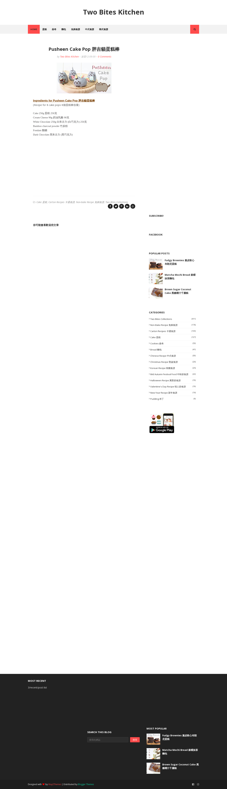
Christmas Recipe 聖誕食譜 (173, 361)
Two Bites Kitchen (113, 12)
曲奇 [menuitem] (54, 29)
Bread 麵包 (173, 349)
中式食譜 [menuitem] (89, 29)
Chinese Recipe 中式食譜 (173, 355)
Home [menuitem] (33, 29)
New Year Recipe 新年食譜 (173, 392)
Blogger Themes (86, 784)
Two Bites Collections (116, 202)
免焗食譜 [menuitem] (75, 29)
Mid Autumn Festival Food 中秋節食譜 (173, 374)
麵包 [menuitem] (63, 29)
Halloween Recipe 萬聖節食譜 (173, 380)
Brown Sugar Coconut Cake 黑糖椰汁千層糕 (178, 291)
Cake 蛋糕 (41, 202)
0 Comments (104, 56)
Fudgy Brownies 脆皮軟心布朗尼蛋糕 (179, 262)
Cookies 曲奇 (173, 343)
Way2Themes (54, 784)
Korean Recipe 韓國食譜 (173, 368)
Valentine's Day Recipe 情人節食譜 (173, 386)
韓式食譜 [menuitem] (103, 29)
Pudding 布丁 (173, 398)
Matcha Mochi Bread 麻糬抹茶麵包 (180, 276)
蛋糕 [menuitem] (44, 29)
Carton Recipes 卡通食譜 (61, 202)
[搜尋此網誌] (108, 739)
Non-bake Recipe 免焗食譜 (90, 202)
